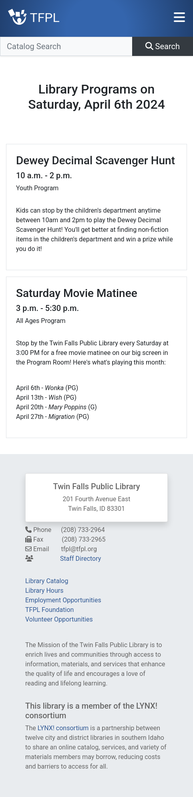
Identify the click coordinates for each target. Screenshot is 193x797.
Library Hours (44, 590)
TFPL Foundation (49, 610)
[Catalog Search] (66, 46)
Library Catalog (46, 581)
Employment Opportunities (63, 600)
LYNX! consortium (63, 728)
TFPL (34, 17)
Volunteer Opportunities (59, 619)
